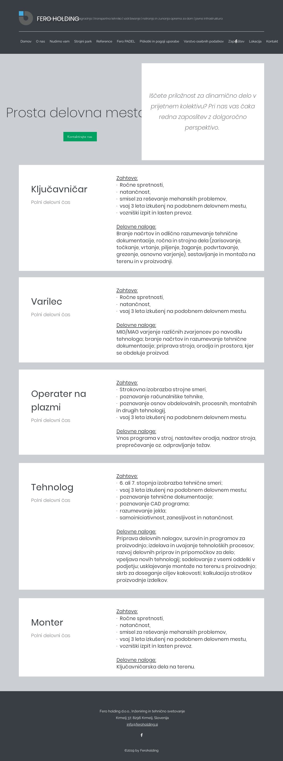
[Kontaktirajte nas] (80, 136)
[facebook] (236, 41)
